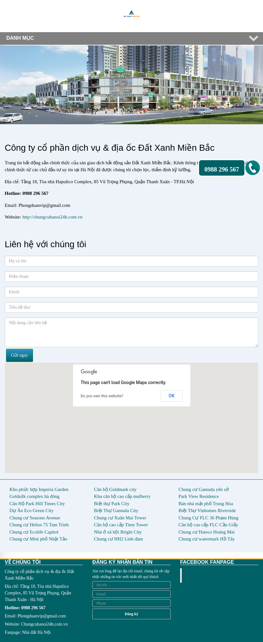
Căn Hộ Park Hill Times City (37, 503)
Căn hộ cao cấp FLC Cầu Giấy (208, 524)
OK (172, 395)
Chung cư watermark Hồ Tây (207, 538)
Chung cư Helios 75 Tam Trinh (39, 524)
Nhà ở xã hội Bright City (118, 531)
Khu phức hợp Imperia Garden (38, 489)
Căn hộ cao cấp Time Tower (121, 524)
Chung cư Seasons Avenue (34, 517)
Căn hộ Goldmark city (115, 489)
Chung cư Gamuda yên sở (204, 489)
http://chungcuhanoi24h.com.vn (52, 216)
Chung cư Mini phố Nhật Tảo (38, 538)
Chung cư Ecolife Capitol (33, 531)
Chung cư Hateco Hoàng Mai (207, 531)
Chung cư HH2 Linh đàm (118, 538)
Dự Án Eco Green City (31, 510)
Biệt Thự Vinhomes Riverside (207, 510)
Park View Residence (199, 496)
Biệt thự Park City (111, 503)
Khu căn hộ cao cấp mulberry (122, 496)
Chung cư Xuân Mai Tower (120, 517)
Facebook (198, 575)
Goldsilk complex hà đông (34, 496)
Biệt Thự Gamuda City (116, 510)
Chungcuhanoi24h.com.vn (44, 624)
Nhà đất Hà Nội (36, 632)
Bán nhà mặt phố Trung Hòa (206, 503)
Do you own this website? (102, 396)
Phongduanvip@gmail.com (42, 616)
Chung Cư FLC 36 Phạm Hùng (208, 517)
